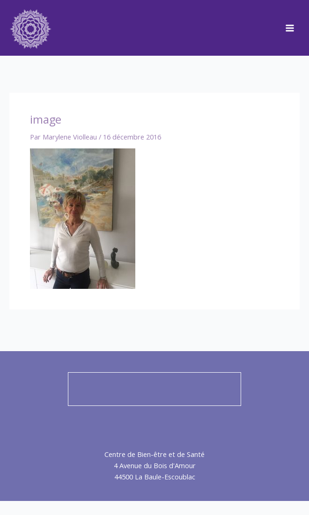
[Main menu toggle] (290, 28)
